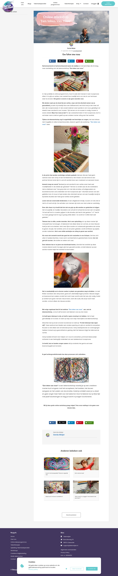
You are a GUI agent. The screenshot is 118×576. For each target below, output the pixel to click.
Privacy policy (33, 569)
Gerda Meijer (71, 48)
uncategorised (77, 51)
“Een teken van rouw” (76, 309)
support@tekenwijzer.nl (70, 545)
